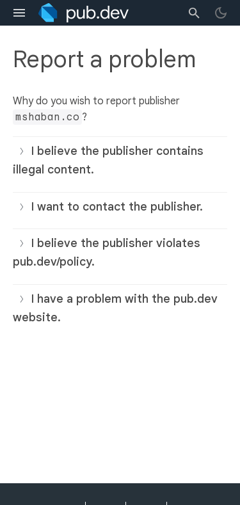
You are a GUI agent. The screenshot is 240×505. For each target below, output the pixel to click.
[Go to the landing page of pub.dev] (83, 12)
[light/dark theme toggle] (220, 12)
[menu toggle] (19, 13)
